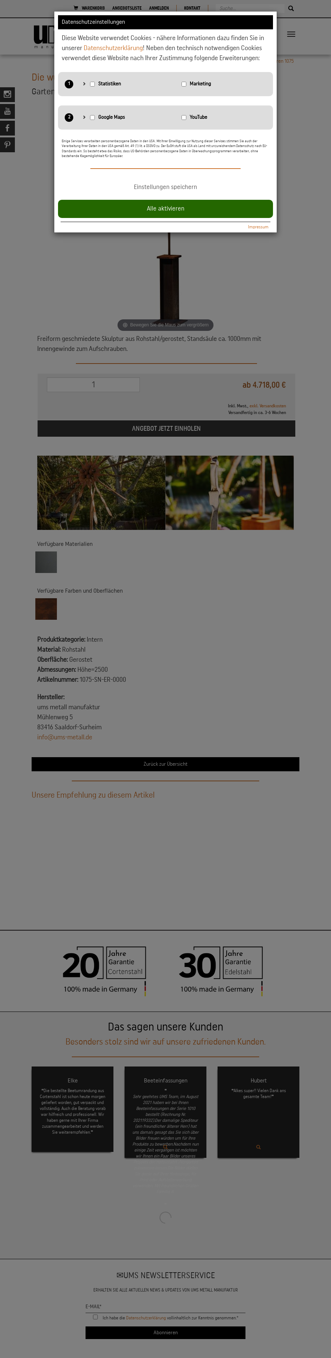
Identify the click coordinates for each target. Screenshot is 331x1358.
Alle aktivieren (165, 209)
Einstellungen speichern (165, 187)
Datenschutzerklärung (113, 48)
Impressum (258, 227)
